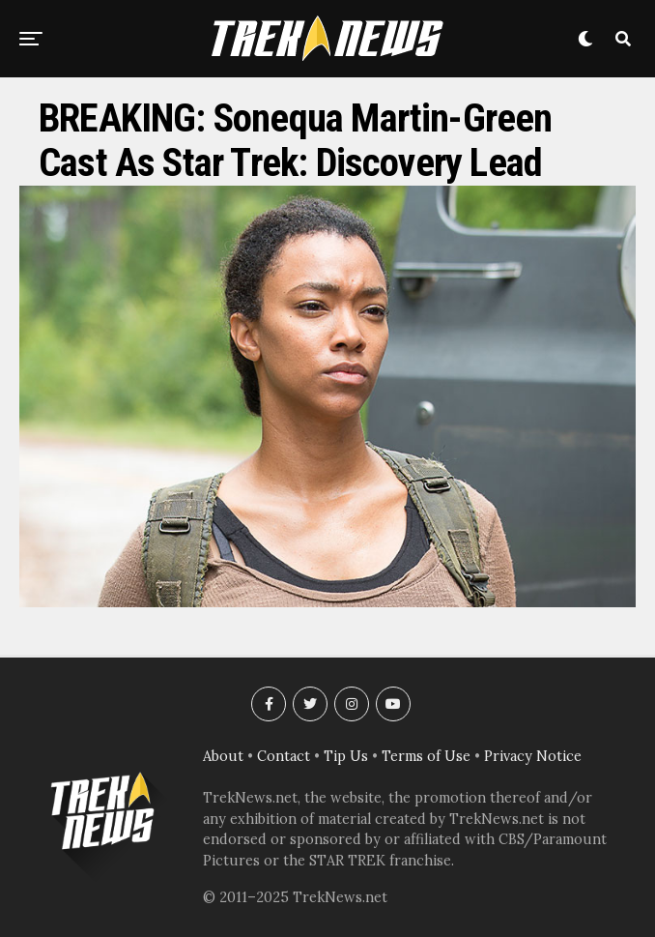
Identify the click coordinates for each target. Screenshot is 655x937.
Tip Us (346, 756)
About (223, 756)
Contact (283, 756)
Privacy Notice (533, 756)
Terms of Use (426, 756)
